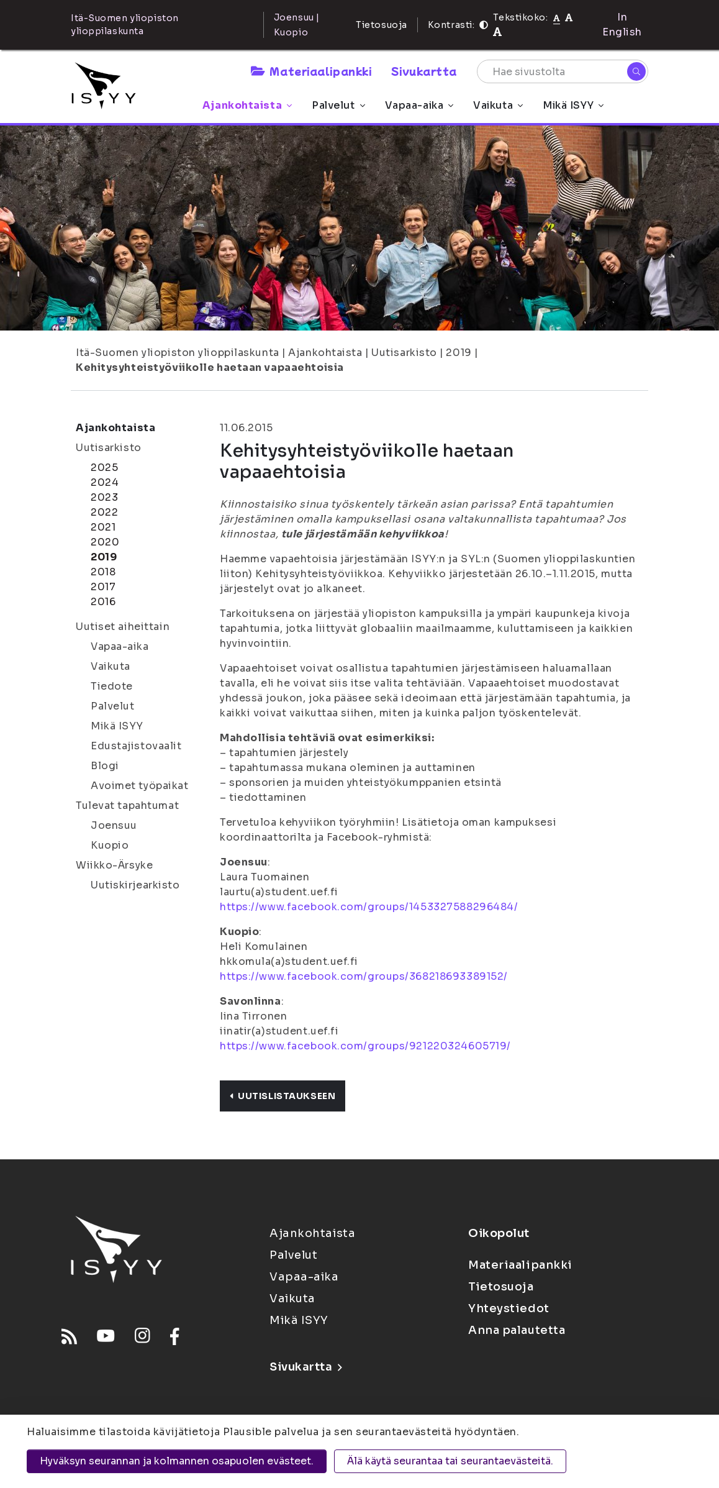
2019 (458, 352)
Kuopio (110, 845)
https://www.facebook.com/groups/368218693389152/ (364, 976)
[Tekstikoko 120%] (497, 32)
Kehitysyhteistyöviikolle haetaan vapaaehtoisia (210, 367)
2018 (103, 571)
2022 (104, 512)
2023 (104, 497)
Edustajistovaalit (136, 745)
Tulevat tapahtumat (127, 805)
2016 (103, 601)
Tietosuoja (381, 24)
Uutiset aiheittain (123, 626)
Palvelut (338, 105)
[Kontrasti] (483, 25)
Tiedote (112, 686)
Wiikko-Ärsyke (114, 865)
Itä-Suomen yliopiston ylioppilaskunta (177, 352)
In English (622, 25)
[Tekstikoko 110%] (568, 17)
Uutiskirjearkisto (135, 885)
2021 (103, 527)
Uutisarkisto (404, 352)
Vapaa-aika (419, 105)
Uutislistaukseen (282, 1096)
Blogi (105, 765)
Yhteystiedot (508, 1308)
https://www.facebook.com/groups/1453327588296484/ (369, 906)
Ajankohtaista (247, 105)
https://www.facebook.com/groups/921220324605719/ (365, 1045)
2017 (103, 586)
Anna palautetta (516, 1330)
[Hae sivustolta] (562, 71)
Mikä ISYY (573, 105)
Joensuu (114, 825)
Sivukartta (424, 70)
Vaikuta (498, 105)
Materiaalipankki (311, 70)
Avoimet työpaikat (140, 785)
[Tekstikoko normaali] (556, 17)
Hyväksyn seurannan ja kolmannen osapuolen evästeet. (177, 1460)
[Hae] (636, 71)
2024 (105, 482)
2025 (104, 467)
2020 (105, 542)
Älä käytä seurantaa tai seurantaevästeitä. (450, 1460)
